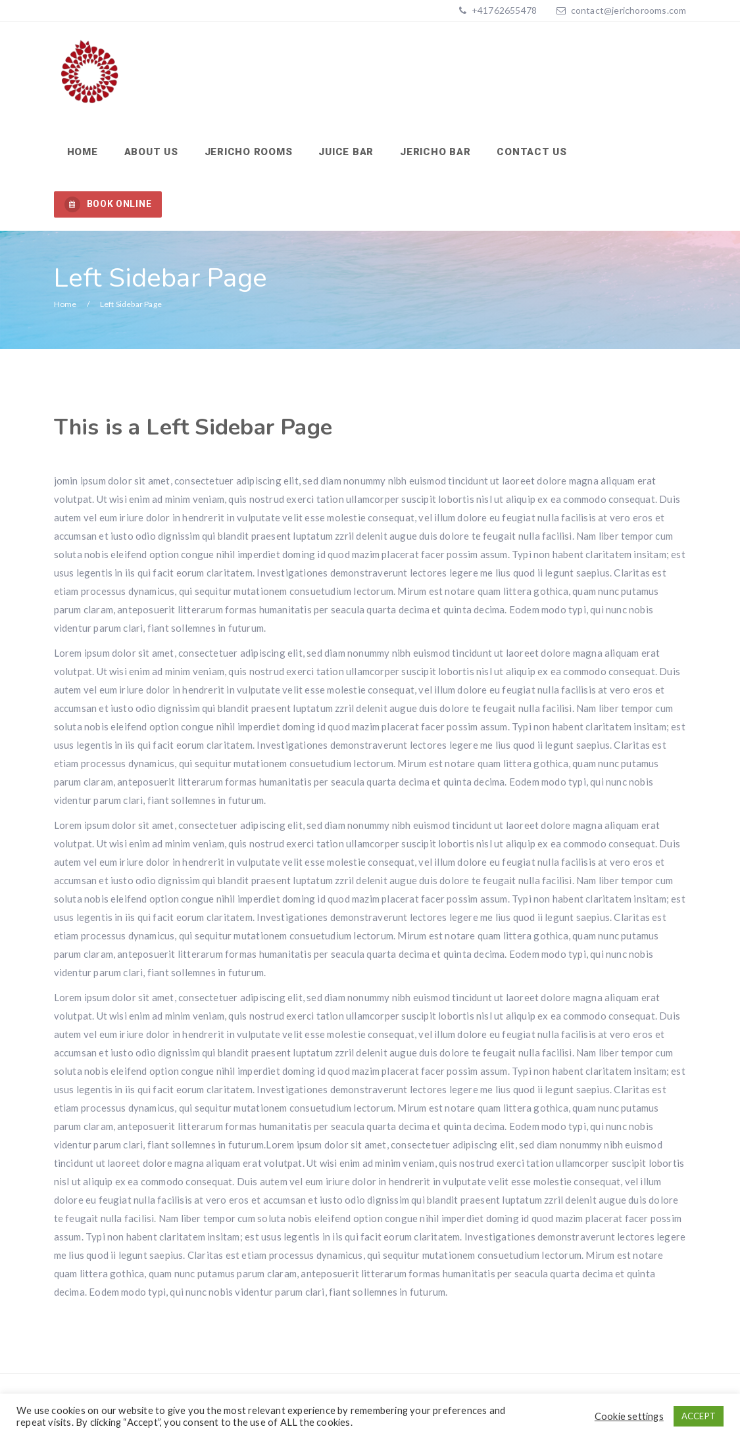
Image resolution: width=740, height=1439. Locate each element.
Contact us (532, 152)
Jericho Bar (435, 152)
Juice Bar (346, 152)
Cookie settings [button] (629, 1416)
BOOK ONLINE (108, 204)
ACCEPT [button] (698, 1416)
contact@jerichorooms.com (629, 10)
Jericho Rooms (249, 152)
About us (151, 152)
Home (82, 152)
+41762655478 (503, 10)
